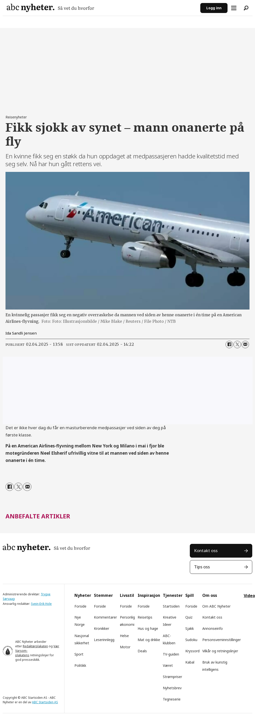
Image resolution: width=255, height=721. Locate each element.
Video (249, 595)
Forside (80, 606)
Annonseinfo (212, 628)
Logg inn (214, 7)
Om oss (209, 595)
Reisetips (145, 617)
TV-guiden (171, 654)
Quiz (189, 617)
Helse (124, 635)
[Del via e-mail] (245, 344)
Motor (125, 647)
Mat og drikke (149, 639)
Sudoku (191, 639)
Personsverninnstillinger (221, 639)
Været (168, 665)
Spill (189, 595)
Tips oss (202, 567)
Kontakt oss (206, 550)
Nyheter (82, 595)
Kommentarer (105, 617)
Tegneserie (172, 699)
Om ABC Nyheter (216, 606)
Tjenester (173, 595)
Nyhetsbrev (172, 688)
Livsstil (127, 595)
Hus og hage (148, 628)
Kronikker (101, 628)
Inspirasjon (149, 595)
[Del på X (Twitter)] (237, 344)
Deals (142, 651)
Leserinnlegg (104, 639)
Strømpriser (172, 676)
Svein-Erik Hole (41, 604)
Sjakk (189, 628)
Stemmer (103, 595)
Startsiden (171, 606)
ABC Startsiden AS (45, 702)
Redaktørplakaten (35, 646)
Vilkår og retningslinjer (220, 651)
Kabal (189, 662)
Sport (78, 654)
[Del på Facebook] (229, 344)
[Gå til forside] (50, 8)
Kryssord (192, 651)
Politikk (80, 665)
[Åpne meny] (233, 8)
